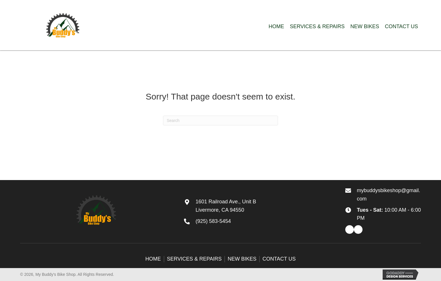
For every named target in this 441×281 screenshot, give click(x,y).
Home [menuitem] (153, 259)
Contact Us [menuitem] (279, 259)
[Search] (220, 120)
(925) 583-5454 (213, 221)
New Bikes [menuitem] (242, 259)
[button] (349, 229)
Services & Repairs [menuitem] (194, 259)
